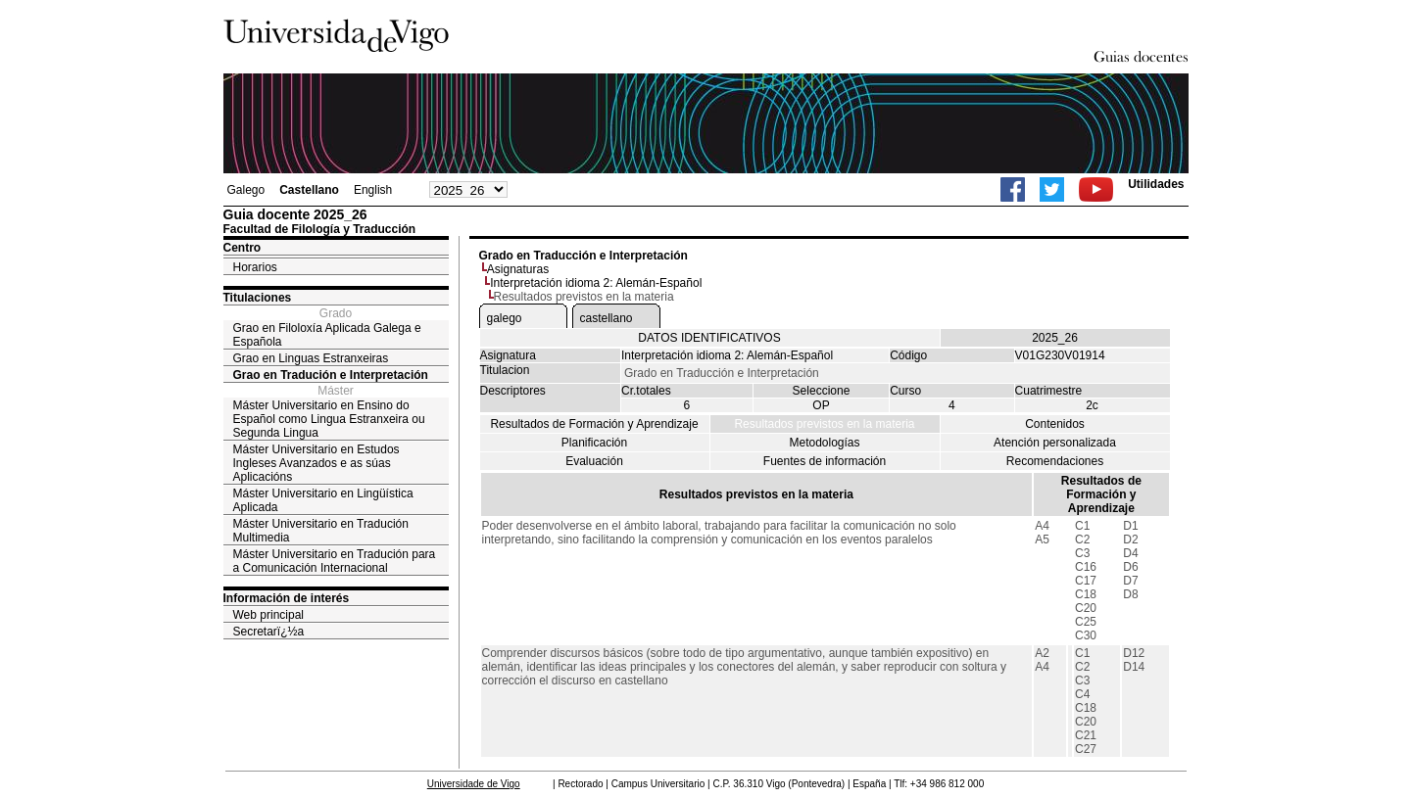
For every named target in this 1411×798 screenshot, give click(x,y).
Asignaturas (518, 269)
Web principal (268, 615)
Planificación (594, 442)
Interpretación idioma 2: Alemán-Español (596, 283)
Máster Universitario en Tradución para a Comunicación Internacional (334, 561)
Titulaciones (257, 298)
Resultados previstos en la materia (824, 424)
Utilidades (1156, 184)
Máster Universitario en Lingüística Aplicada (323, 500)
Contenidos (1055, 424)
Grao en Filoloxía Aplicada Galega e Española (327, 335)
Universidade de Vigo (473, 783)
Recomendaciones (1054, 461)
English (373, 190)
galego (504, 318)
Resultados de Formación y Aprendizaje (594, 424)
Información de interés (286, 598)
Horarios (255, 267)
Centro (242, 248)
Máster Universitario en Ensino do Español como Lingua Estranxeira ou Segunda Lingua (329, 419)
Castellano (309, 190)
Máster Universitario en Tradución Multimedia (321, 530)
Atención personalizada (1055, 442)
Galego (246, 190)
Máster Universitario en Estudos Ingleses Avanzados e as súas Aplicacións (316, 463)
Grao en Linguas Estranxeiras (311, 358)
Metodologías (824, 442)
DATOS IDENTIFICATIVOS (709, 338)
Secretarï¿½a (269, 631)
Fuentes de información (824, 461)
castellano (606, 318)
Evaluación (594, 461)
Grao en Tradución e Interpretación (330, 375)
